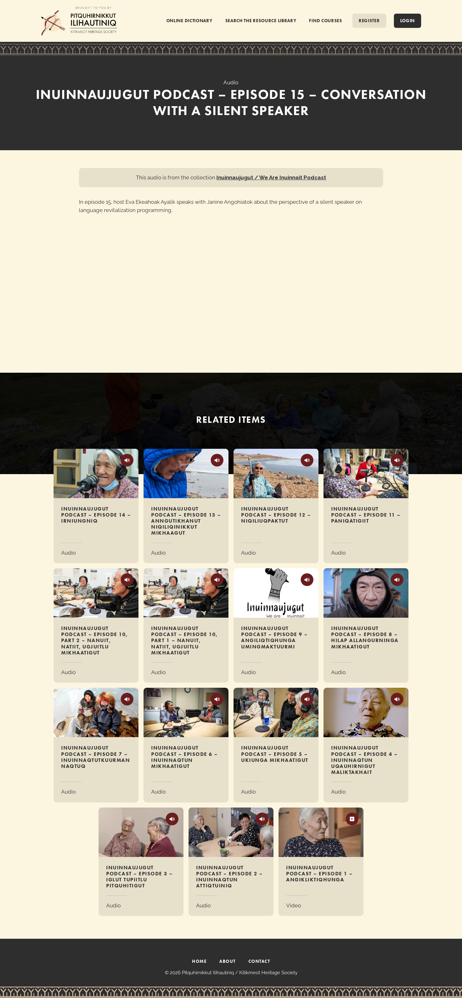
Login (407, 20)
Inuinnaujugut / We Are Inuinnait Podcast (271, 177)
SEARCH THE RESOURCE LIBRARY (261, 20)
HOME (199, 961)
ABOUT (227, 961)
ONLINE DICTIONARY (189, 20)
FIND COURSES (325, 20)
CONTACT (259, 961)
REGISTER (369, 20)
